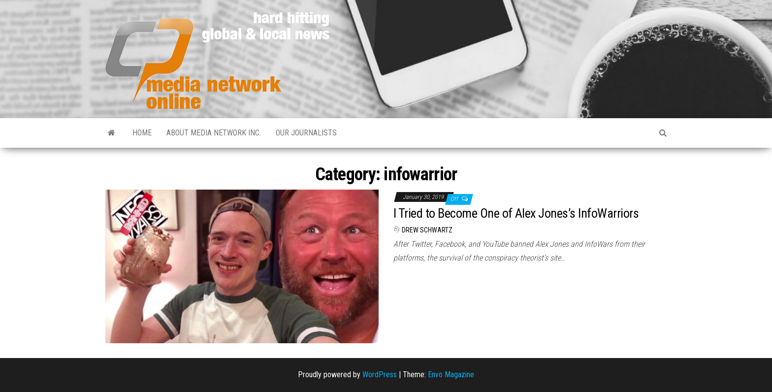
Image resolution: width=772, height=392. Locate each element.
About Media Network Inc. (213, 132)
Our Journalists (306, 132)
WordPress (379, 374)
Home (142, 132)
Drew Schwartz (427, 230)
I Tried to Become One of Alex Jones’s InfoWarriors (516, 213)
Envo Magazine (451, 374)
